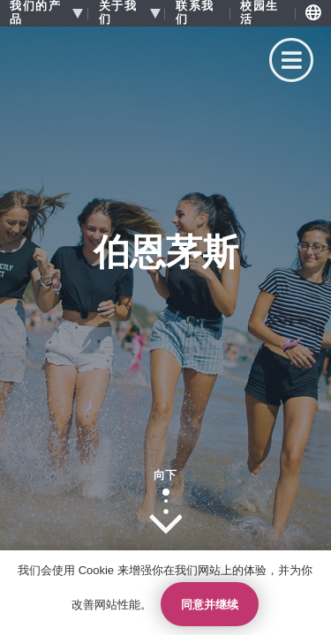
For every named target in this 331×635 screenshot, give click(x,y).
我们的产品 (35, 13)
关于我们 (118, 13)
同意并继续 (209, 604)
